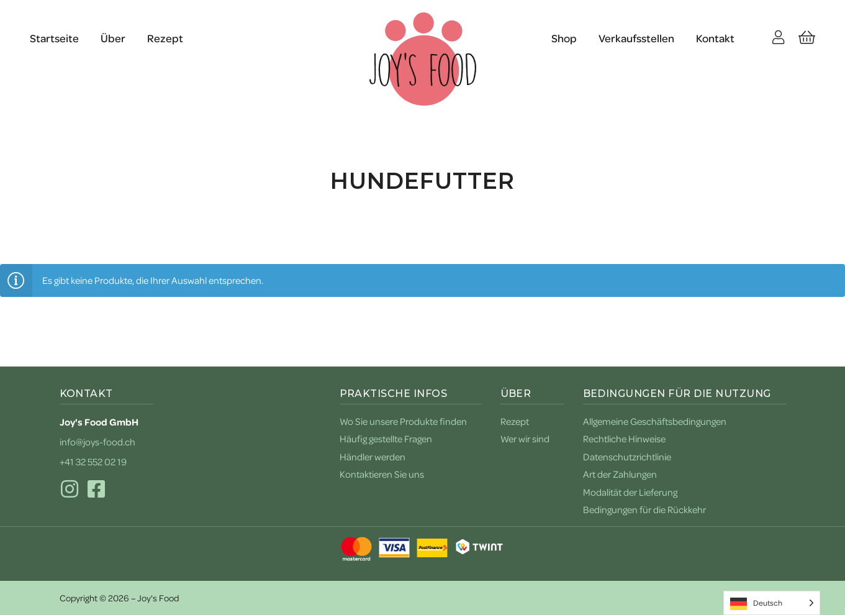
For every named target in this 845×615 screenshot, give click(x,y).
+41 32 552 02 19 (93, 461)
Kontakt (715, 38)
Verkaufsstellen (636, 38)
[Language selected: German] (771, 603)
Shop (564, 38)
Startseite (54, 38)
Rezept (165, 38)
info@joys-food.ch (97, 441)
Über (113, 38)
